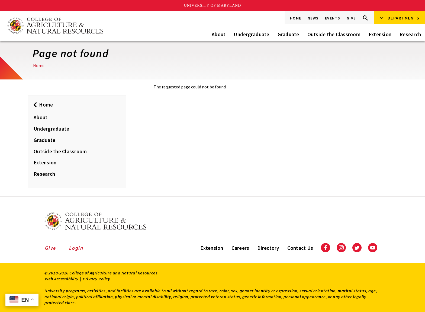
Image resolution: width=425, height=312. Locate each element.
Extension (380, 34)
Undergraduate (251, 34)
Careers (240, 248)
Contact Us (300, 248)
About (219, 34)
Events (332, 18)
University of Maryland (212, 6)
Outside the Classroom (333, 34)
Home (295, 18)
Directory (268, 248)
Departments (404, 18)
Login (76, 248)
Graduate (288, 34)
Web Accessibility (62, 278)
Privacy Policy (96, 278)
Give (351, 18)
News (313, 18)
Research (410, 34)
